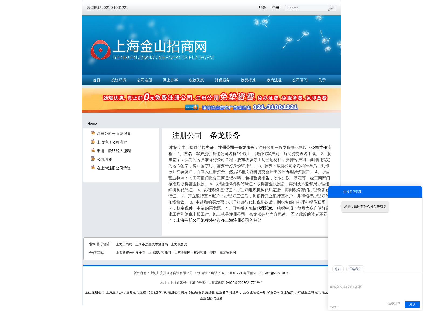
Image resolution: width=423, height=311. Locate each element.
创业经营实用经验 (202, 292)
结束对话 (394, 304)
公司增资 (104, 159)
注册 (275, 7)
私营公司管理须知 (280, 292)
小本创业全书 (304, 292)
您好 (338, 269)
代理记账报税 (157, 292)
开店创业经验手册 (253, 292)
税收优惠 (196, 80)
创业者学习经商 (227, 292)
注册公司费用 (177, 292)
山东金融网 (182, 252)
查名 (188, 153)
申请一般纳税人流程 (114, 151)
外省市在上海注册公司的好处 (235, 220)
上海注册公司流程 (112, 142)
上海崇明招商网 (159, 252)
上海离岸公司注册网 (130, 252)
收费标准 (248, 80)
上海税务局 (179, 244)
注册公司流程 (136, 292)
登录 (262, 7)
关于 (322, 80)
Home (92, 123)
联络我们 (355, 269)
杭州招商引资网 (205, 252)
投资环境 (118, 80)
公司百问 (300, 80)
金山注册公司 (95, 292)
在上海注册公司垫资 (114, 168)
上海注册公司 (115, 292)
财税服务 (222, 80)
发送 (412, 304)
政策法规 (274, 80)
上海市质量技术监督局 (151, 244)
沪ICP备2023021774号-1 (244, 283)
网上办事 (170, 80)
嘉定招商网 (228, 252)
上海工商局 (124, 244)
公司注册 (144, 80)
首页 (96, 80)
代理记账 (265, 208)
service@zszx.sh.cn (274, 273)
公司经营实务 (325, 292)
